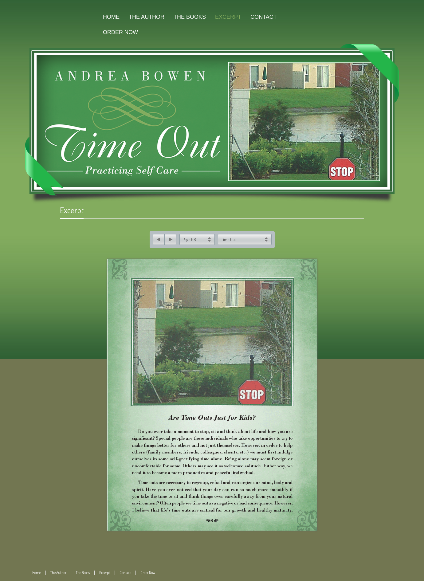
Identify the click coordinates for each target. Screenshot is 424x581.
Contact (125, 570)
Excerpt (72, 210)
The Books (83, 570)
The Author (58, 570)
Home (36, 570)
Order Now (147, 570)
